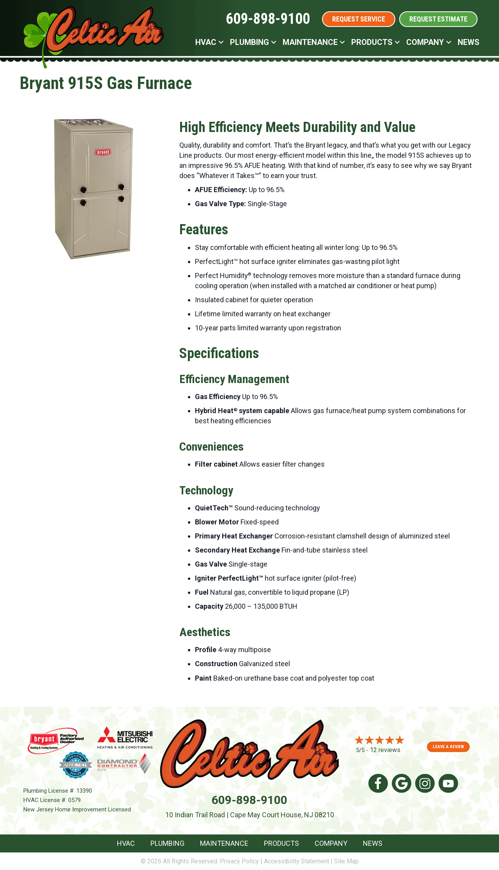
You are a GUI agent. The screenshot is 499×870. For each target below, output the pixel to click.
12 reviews (385, 750)
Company (331, 843)
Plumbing (167, 843)
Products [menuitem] (372, 42)
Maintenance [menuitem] (310, 42)
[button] (221, 42)
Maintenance (224, 843)
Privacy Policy (239, 861)
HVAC (126, 843)
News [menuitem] (469, 42)
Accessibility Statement (296, 861)
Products (281, 843)
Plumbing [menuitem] (249, 42)
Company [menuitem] (425, 42)
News (372, 843)
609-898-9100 (268, 18)
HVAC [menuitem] (205, 42)
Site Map (346, 861)
